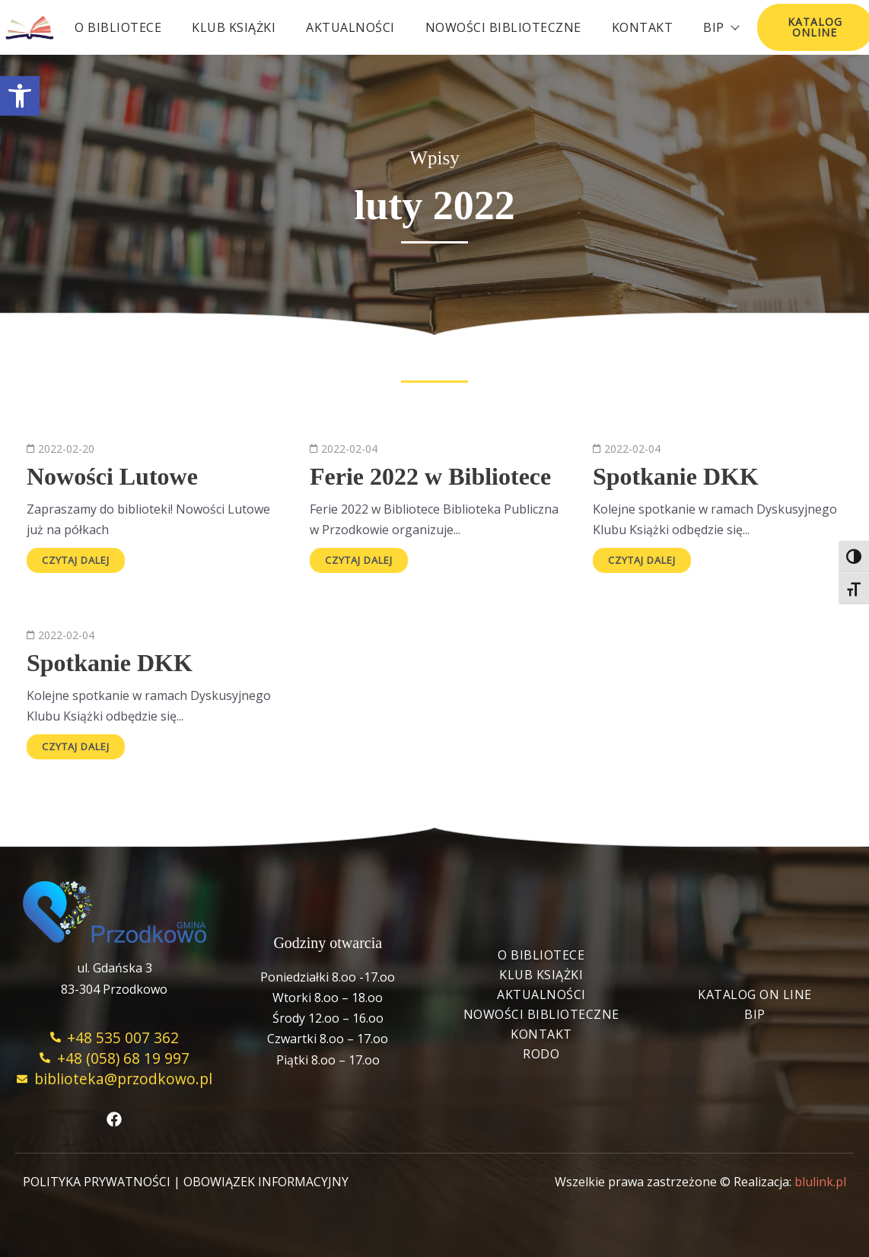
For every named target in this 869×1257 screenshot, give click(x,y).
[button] (20, 96)
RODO (541, 1054)
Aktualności (350, 27)
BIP (755, 1014)
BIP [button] (720, 27)
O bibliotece (118, 27)
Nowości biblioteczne (503, 27)
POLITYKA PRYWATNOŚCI (96, 1181)
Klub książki (233, 27)
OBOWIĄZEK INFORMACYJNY (266, 1181)
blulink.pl (820, 1181)
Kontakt (642, 27)
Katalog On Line (755, 994)
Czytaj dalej (76, 560)
